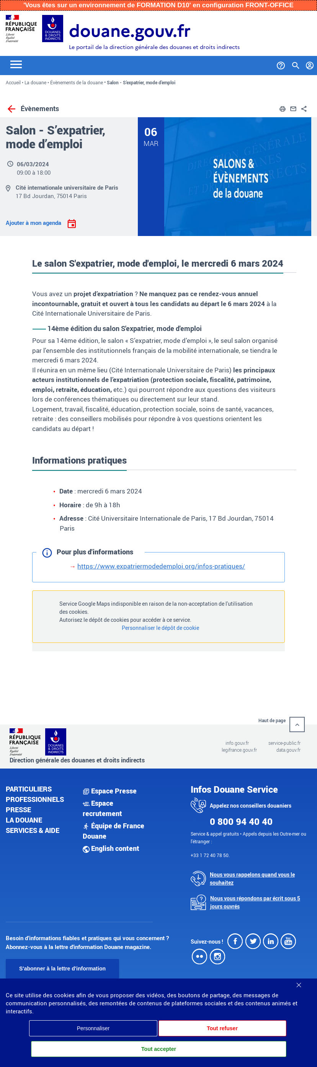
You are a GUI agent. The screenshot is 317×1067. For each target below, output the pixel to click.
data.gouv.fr (288, 750)
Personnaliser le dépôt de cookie (160, 627)
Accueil (13, 82)
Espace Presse (110, 790)
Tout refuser (222, 1028)
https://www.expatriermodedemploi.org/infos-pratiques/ (161, 566)
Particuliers (29, 788)
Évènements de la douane (76, 82)
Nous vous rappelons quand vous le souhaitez (252, 878)
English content (111, 848)
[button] (282, 107)
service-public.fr (284, 743)
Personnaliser (93, 1028)
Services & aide (32, 830)
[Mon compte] (310, 64)
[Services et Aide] (281, 64)
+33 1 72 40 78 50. (210, 855)
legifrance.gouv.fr (239, 750)
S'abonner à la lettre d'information (62, 968)
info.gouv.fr (237, 743)
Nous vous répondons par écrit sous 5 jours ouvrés (255, 902)
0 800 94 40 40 (241, 821)
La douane (35, 82)
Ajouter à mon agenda (34, 222)
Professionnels (35, 799)
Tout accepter (158, 1049)
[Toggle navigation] (16, 64)
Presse (18, 809)
